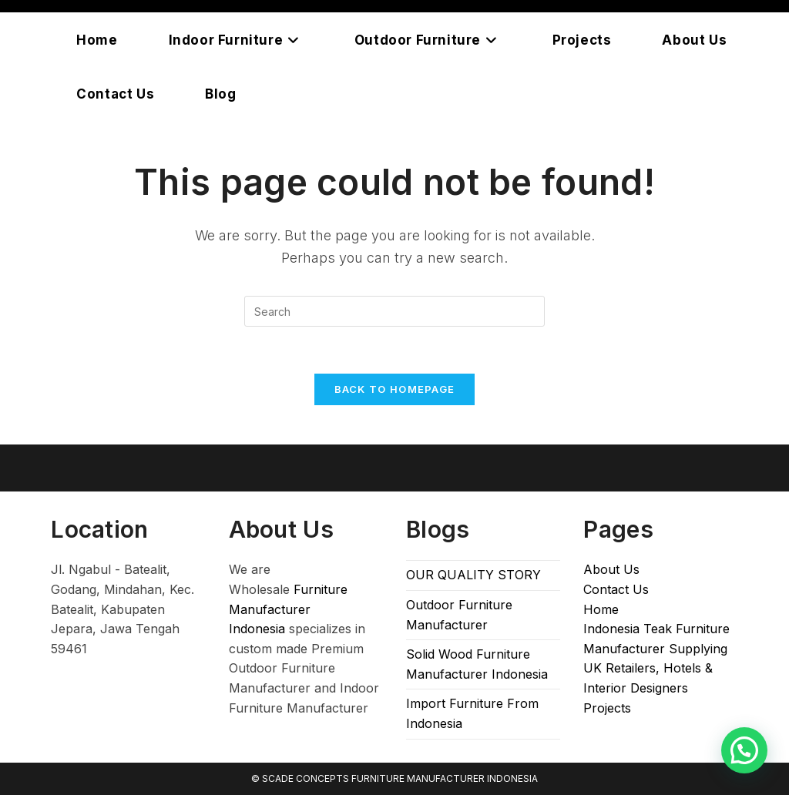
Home (601, 609)
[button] (744, 750)
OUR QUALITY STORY (473, 574)
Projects (607, 708)
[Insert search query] (394, 311)
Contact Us (616, 589)
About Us (611, 569)
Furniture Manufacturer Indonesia (288, 609)
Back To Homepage (394, 389)
